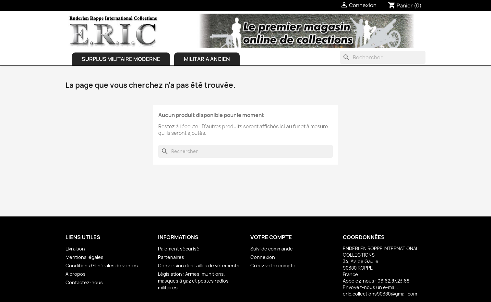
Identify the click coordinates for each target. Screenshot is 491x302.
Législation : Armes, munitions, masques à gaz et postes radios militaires (193, 281)
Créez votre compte (272, 265)
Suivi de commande (271, 249)
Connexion (262, 257)
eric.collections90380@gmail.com (380, 294)
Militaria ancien (207, 59)
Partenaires (171, 257)
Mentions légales (84, 257)
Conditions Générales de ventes (102, 265)
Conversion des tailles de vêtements (198, 265)
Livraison (75, 249)
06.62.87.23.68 (393, 281)
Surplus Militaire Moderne (121, 59)
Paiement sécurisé (178, 249)
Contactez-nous (84, 282)
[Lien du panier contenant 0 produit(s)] (405, 5)
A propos (76, 274)
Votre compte (271, 237)
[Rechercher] (382, 57)
